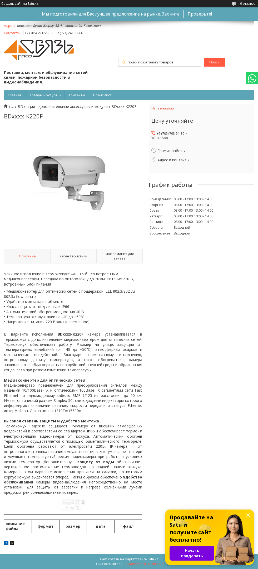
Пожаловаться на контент (143, 564)
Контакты (76, 95)
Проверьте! (200, 14)
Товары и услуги (43, 95)
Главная (15, 95)
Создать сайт (11, 4)
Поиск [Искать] (214, 62)
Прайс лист (102, 95)
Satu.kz (153, 559)
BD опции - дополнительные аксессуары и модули (63, 106)
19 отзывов (246, 3)
